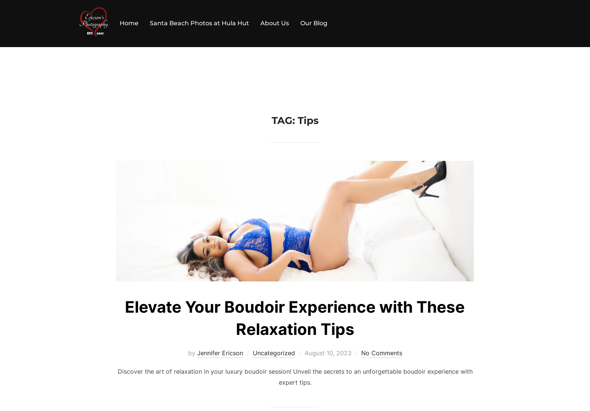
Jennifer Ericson (220, 353)
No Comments (381, 353)
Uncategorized (274, 353)
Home (129, 23)
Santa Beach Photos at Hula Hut (199, 23)
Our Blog (313, 23)
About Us (274, 23)
